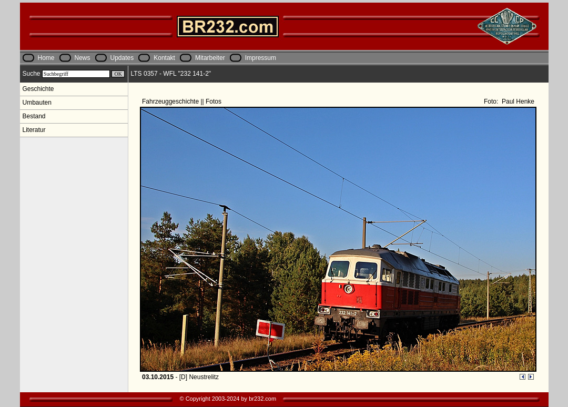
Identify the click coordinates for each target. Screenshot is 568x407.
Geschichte (38, 89)
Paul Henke (517, 101)
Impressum (260, 58)
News (82, 58)
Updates (122, 58)
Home (46, 58)
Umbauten (37, 102)
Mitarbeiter (210, 58)
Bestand (34, 116)
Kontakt (164, 58)
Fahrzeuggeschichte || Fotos (182, 101)
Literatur (34, 130)
